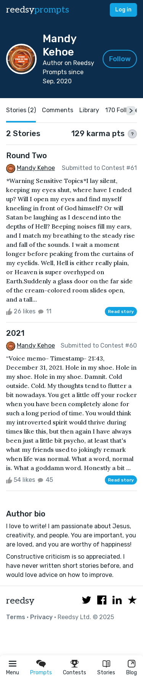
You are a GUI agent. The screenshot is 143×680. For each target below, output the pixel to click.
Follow (120, 59)
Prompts (41, 672)
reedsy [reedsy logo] (37, 9)
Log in (123, 9)
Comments (57, 110)
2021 (15, 333)
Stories (106, 672)
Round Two (26, 155)
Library (89, 110)
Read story (121, 311)
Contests (74, 672)
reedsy (20, 600)
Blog (131, 672)
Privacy (41, 617)
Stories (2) (21, 110)
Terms (15, 617)
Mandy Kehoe (36, 168)
